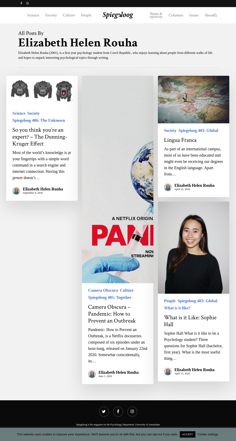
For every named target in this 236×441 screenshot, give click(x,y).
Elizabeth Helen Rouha (43, 189)
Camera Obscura (103, 290)
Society (33, 113)
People (170, 301)
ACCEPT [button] (187, 434)
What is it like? (177, 308)
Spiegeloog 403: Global (198, 130)
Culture (127, 290)
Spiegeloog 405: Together (109, 297)
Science (18, 113)
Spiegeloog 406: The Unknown (38, 120)
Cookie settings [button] (207, 434)
